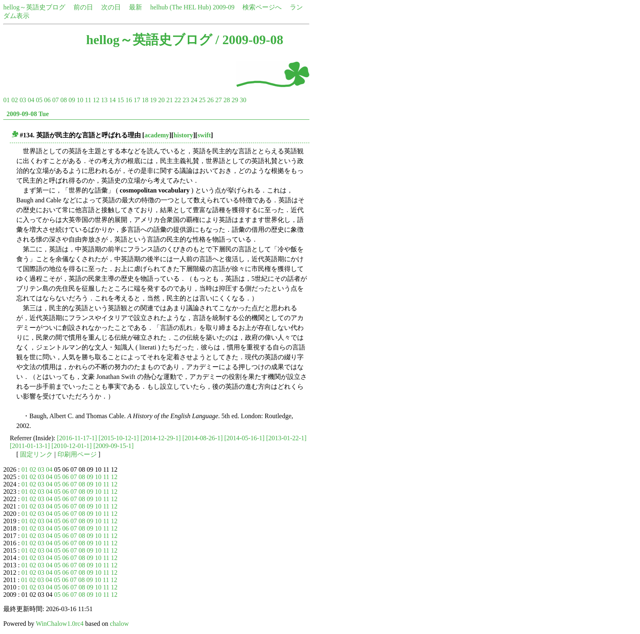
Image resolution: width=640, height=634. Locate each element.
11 (88, 99)
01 (6, 99)
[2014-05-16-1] (244, 438)
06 (47, 99)
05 (39, 99)
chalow (119, 623)
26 (210, 99)
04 (31, 99)
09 (72, 99)
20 (161, 99)
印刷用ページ (77, 454)
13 (104, 99)
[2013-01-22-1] (286, 438)
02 (14, 99)
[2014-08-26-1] (202, 438)
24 (194, 99)
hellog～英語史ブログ (34, 7)
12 (96, 99)
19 (153, 99)
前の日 (83, 7)
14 (112, 99)
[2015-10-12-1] (119, 438)
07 (55, 99)
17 (136, 99)
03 (23, 99)
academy (156, 135)
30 (243, 99)
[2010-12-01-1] (71, 445)
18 (145, 99)
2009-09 (223, 7)
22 (177, 99)
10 (80, 99)
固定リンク (36, 454)
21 (169, 99)
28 (226, 99)
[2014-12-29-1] (160, 438)
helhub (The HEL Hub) (180, 7)
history (183, 135)
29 (234, 99)
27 (218, 99)
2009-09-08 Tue (28, 113)
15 (120, 99)
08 (63, 99)
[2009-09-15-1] (113, 445)
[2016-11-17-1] (77, 438)
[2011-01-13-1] (30, 445)
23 (185, 99)
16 (128, 99)
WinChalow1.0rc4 (60, 623)
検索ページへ (262, 7)
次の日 (111, 7)
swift (204, 135)
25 (202, 99)
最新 (135, 7)
